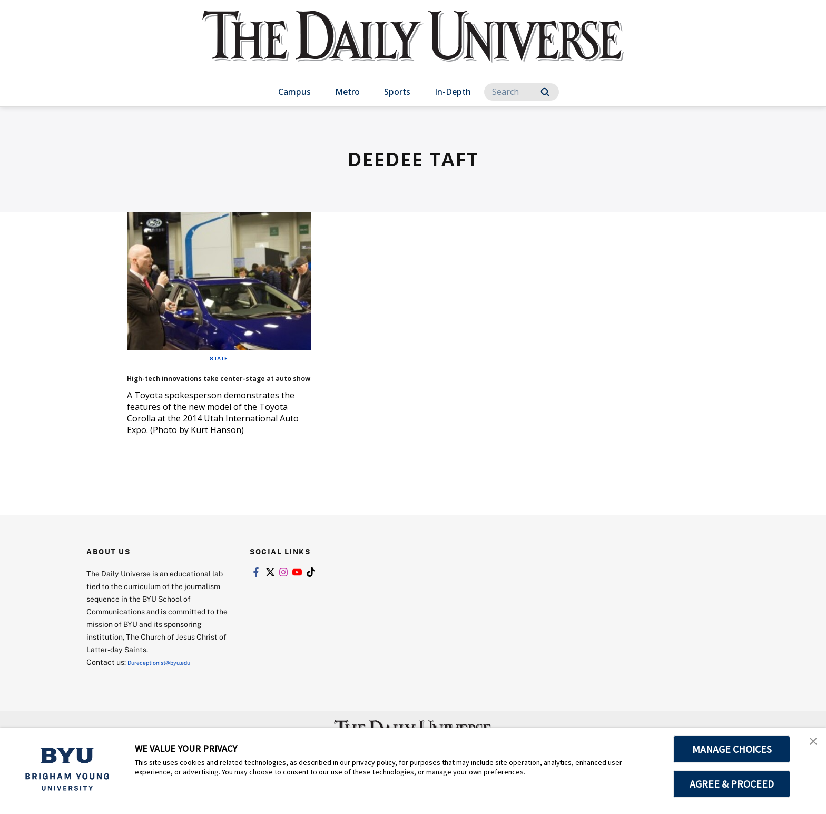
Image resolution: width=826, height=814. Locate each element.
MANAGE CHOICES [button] (732, 749)
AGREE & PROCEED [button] (732, 784)
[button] (808, 746)
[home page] (413, 47)
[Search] (521, 92)
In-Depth (453, 91)
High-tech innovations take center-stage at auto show (212, 383)
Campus (294, 91)
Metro (347, 91)
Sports (397, 91)
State (218, 357)
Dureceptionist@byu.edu (169, 677)
